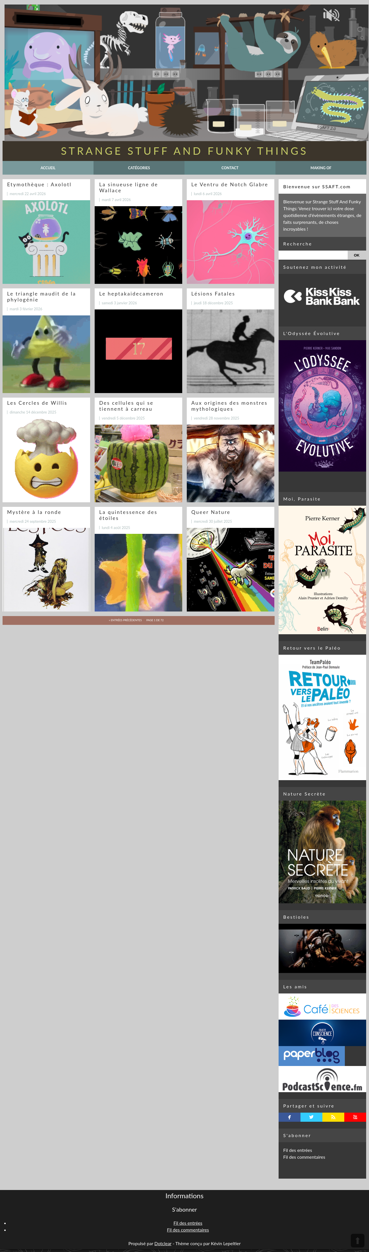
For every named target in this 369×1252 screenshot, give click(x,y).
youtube (355, 1117)
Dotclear (162, 1243)
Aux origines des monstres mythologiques (229, 406)
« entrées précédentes (125, 620)
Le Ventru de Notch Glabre (229, 184)
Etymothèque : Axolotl (39, 184)
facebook (289, 1117)
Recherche (297, 243)
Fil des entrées (297, 1150)
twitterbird (311, 1117)
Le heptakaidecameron (131, 294)
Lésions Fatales (213, 294)
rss (333, 1117)
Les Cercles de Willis (37, 403)
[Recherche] (313, 255)
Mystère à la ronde (34, 512)
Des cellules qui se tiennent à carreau (126, 406)
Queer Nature (211, 512)
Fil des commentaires (304, 1157)
